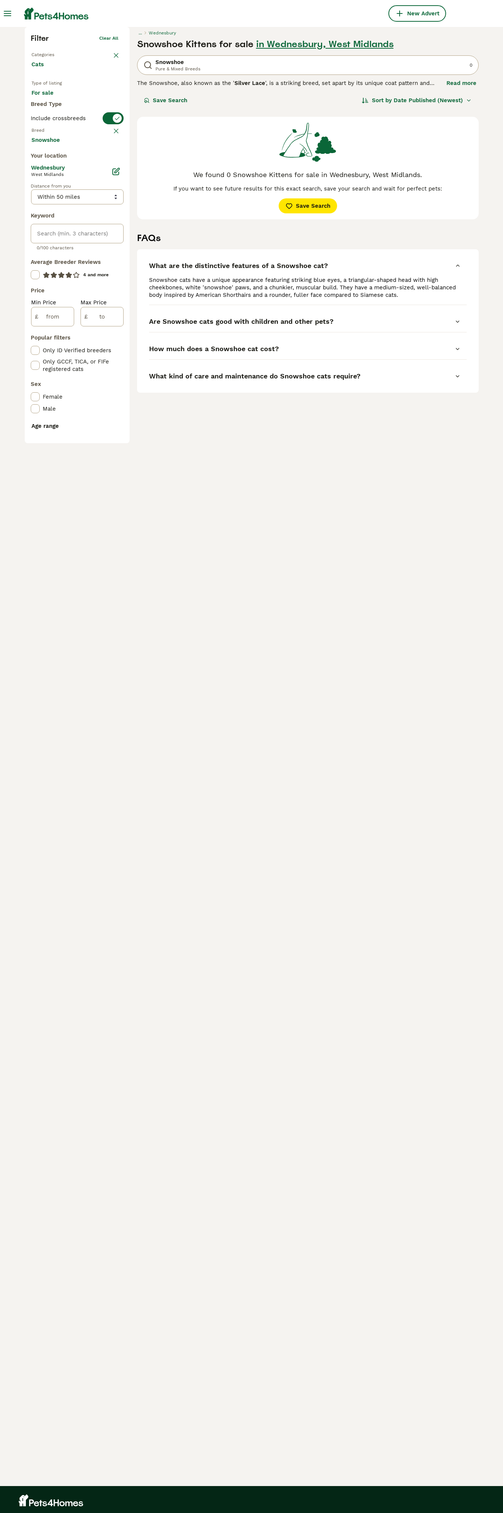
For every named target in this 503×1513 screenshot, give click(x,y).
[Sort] (417, 211)
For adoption (93, 211)
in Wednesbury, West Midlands (325, 155)
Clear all (108, 149)
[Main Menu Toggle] (7, 13)
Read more (461, 194)
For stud (48, 229)
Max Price (94, 592)
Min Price (43, 592)
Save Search (165, 211)
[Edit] (116, 461)
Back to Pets (45, 164)
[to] (102, 606)
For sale (48, 211)
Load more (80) (59, 429)
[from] (52, 606)
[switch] (77, 258)
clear (112, 273)
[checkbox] (35, 309)
